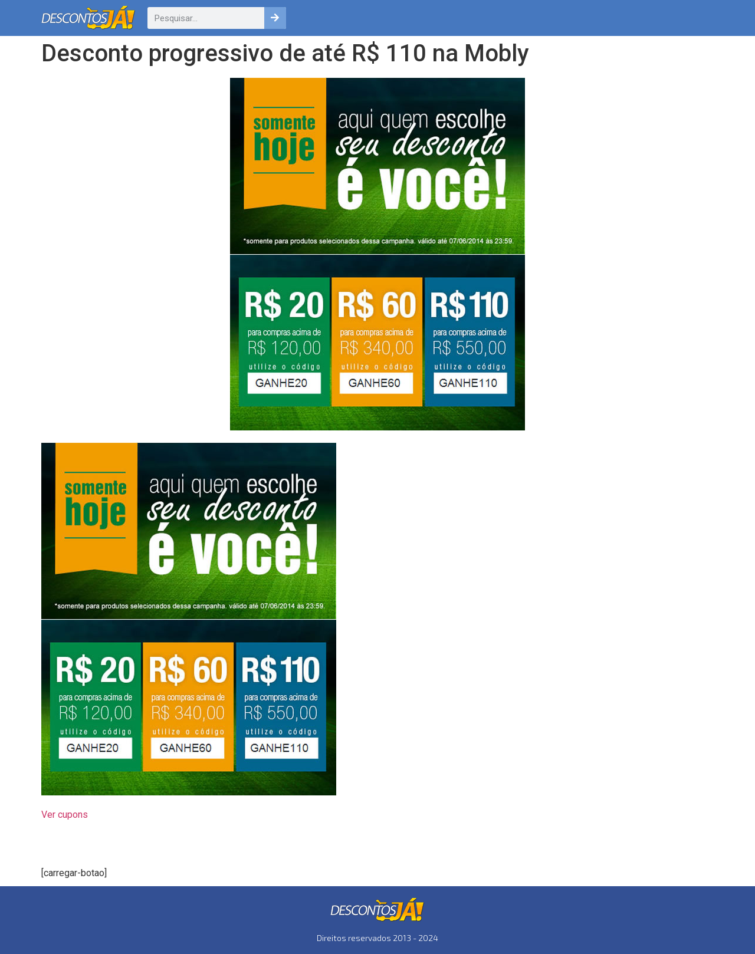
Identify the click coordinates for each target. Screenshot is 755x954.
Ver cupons (64, 814)
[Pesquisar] (275, 18)
